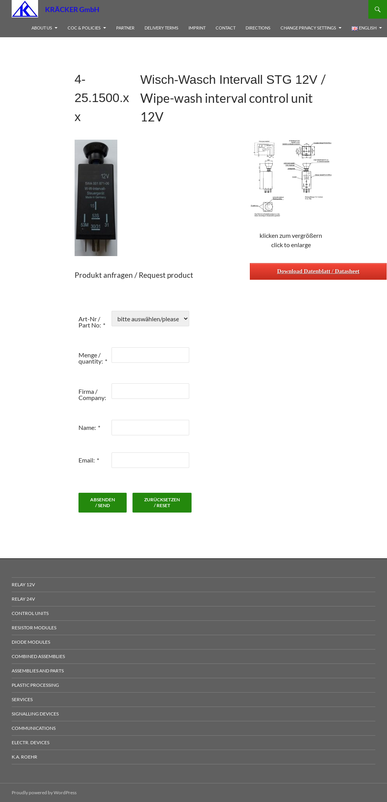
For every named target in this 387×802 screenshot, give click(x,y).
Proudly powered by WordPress (44, 792)
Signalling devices (35, 714)
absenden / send (102, 502)
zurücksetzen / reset (162, 502)
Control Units (30, 613)
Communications (34, 728)
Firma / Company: (92, 394)
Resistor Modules (34, 628)
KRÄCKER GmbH (72, 9)
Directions (258, 27)
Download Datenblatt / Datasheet (318, 271)
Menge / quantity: (90, 358)
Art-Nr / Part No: (89, 322)
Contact (225, 27)
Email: (86, 460)
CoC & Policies (84, 27)
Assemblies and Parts (38, 671)
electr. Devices (30, 742)
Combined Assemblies (38, 656)
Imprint (197, 27)
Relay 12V (23, 584)
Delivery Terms (161, 27)
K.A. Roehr (24, 757)
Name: (87, 427)
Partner (125, 27)
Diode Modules (31, 642)
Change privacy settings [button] (308, 27)
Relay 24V (23, 599)
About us (41, 27)
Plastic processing (35, 685)
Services (22, 699)
